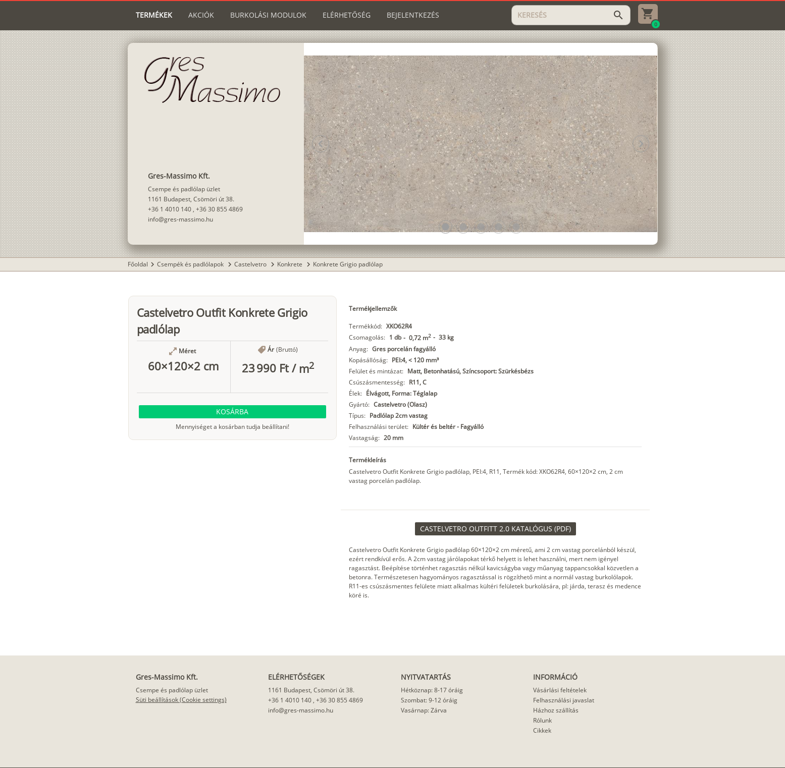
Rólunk (542, 720)
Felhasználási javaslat (563, 700)
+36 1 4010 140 (169, 209)
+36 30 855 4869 (219, 209)
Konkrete (290, 264)
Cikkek (542, 730)
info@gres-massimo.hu (180, 219)
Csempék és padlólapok (191, 264)
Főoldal (138, 264)
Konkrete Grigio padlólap (348, 264)
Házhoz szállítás (556, 710)
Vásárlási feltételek (560, 690)
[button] (445, 227)
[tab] (154, 15)
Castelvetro (251, 264)
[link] (495, 528)
